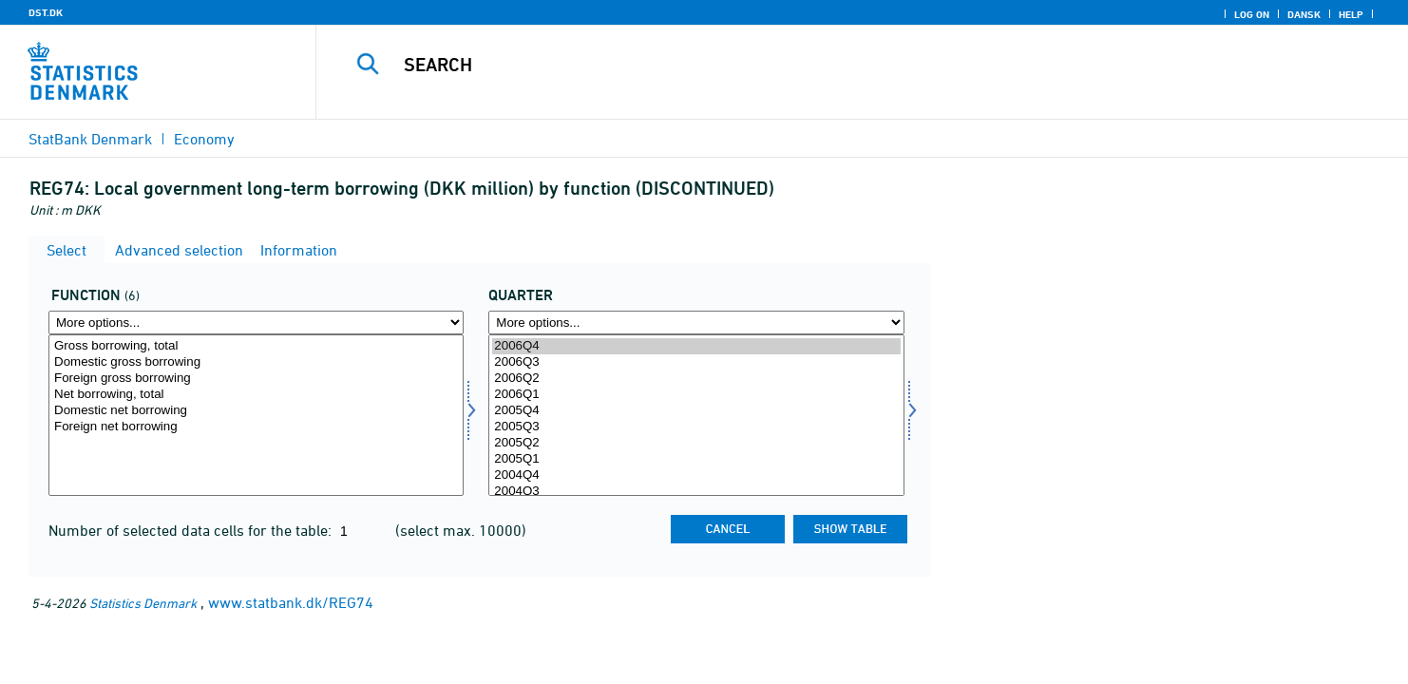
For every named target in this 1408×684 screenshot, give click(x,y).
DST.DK (46, 12)
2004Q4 (696, 475)
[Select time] (696, 415)
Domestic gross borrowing (256, 362)
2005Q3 (696, 427)
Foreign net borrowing (256, 427)
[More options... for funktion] (256, 322)
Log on (1251, 14)
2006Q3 (696, 362)
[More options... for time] (696, 322)
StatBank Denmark (90, 138)
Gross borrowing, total (256, 346)
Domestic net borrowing (256, 411)
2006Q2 (696, 378)
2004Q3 (696, 492)
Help (1351, 14)
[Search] (827, 65)
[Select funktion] (256, 415)
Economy (204, 138)
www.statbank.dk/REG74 (290, 602)
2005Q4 (696, 411)
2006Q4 (696, 346)
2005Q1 (696, 459)
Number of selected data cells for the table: (191, 530)
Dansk (1304, 14)
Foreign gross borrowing (256, 378)
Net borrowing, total (256, 395)
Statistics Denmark (143, 603)
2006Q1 (696, 395)
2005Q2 (696, 443)
